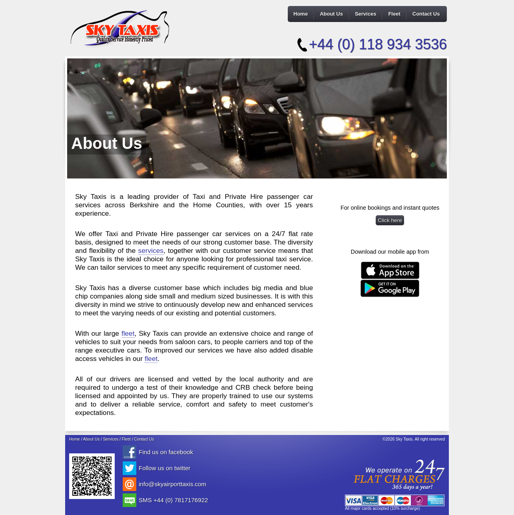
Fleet (394, 14)
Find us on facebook (166, 452)
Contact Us (426, 14)
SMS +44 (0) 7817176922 (173, 500)
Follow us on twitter (164, 468)
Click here (390, 220)
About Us (331, 14)
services (150, 250)
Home (300, 14)
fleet (128, 333)
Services (366, 14)
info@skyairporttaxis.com (172, 484)
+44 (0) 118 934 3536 (378, 44)
